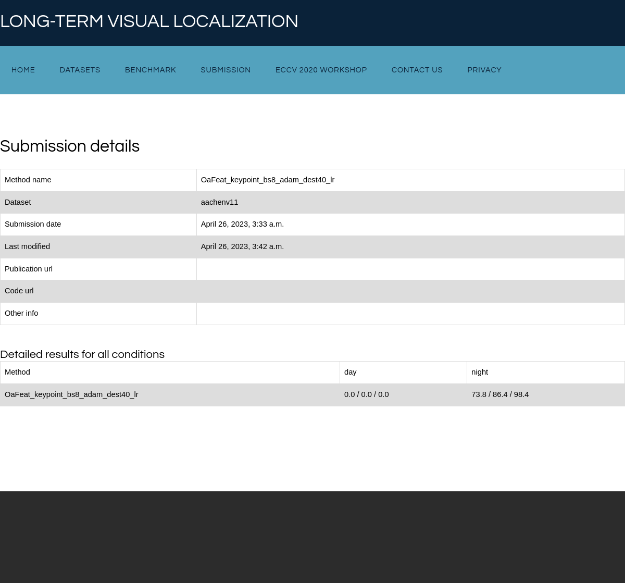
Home (23, 70)
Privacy (485, 70)
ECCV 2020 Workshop (321, 70)
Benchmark (150, 70)
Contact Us (417, 70)
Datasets (80, 70)
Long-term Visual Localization (149, 22)
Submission (226, 70)
